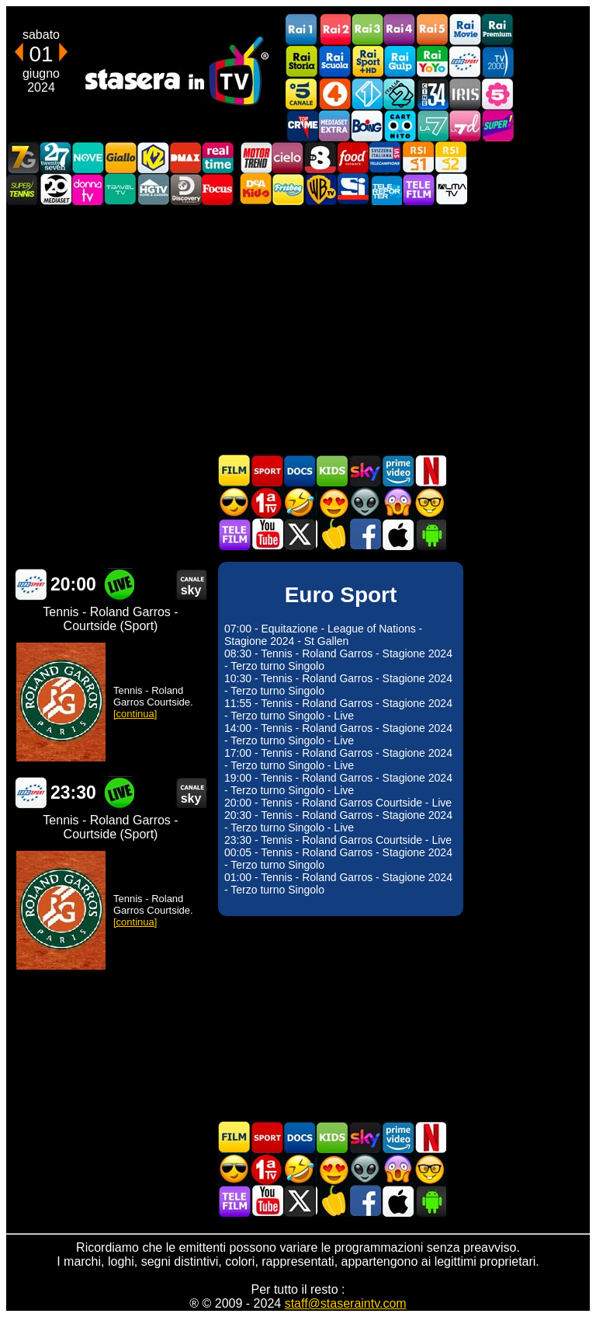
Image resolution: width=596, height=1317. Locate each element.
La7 (432, 125)
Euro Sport (465, 62)
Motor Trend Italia (255, 157)
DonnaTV (87, 189)
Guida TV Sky (364, 470)
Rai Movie (465, 30)
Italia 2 (399, 94)
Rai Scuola (334, 62)
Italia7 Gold (22, 157)
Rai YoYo (432, 62)
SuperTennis (22, 189)
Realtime (218, 157)
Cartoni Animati (332, 470)
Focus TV (218, 189)
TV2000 (497, 62)
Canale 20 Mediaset (55, 189)
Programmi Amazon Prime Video (397, 470)
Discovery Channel (185, 189)
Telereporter (385, 189)
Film (234, 470)
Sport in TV (267, 470)
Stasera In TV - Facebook (364, 534)
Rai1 (302, 30)
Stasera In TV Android (430, 534)
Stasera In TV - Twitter (299, 534)
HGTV (153, 189)
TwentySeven (55, 157)
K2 (153, 157)
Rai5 (432, 30)
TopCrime (302, 125)
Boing (367, 125)
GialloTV (120, 157)
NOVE (87, 157)
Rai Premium (497, 30)
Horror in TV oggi (397, 502)
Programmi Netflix (430, 470)
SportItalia (353, 189)
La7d (465, 125)
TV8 (320, 157)
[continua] (135, 713)
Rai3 (367, 30)
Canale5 (302, 94)
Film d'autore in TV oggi (430, 502)
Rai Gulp (399, 62)
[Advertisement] (298, 329)
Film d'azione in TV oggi (234, 502)
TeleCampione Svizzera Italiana (385, 157)
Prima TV (267, 502)
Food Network (353, 157)
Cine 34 (432, 94)
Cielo (288, 157)
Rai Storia (302, 62)
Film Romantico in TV (332, 502)
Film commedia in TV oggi (299, 502)
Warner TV (320, 189)
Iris (465, 94)
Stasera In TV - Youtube (267, 534)
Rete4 (334, 94)
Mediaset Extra (334, 125)
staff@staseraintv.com (346, 1303)
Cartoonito (399, 125)
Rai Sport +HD (367, 62)
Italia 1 (367, 94)
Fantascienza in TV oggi (364, 502)
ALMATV (451, 189)
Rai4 (399, 30)
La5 (497, 94)
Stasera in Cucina (332, 534)
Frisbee (288, 189)
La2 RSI (451, 157)
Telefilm (418, 189)
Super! (497, 125)
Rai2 (334, 30)
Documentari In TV (299, 470)
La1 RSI (418, 157)
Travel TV (120, 189)
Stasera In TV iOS (397, 534)
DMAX (185, 157)
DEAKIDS (255, 189)
